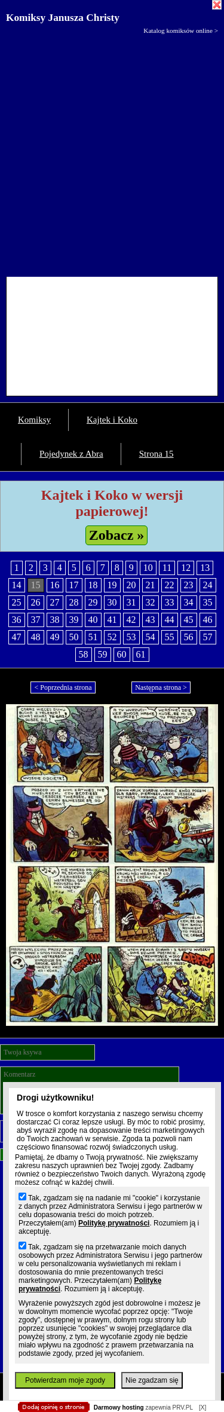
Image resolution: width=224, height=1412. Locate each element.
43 (150, 620)
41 (112, 620)
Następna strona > (161, 687)
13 (205, 568)
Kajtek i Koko (112, 419)
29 (93, 602)
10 (148, 568)
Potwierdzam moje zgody (65, 1380)
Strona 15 (156, 454)
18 (93, 585)
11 (166, 568)
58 (83, 654)
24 (208, 585)
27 (55, 602)
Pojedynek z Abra (71, 454)
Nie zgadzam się (152, 1380)
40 (93, 620)
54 (150, 637)
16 (55, 585)
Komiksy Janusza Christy (62, 17)
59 (103, 654)
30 (112, 602)
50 (74, 637)
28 (74, 602)
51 (93, 637)
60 (122, 654)
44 (169, 620)
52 (112, 637)
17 (74, 585)
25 (17, 602)
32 (150, 602)
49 (55, 637)
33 (169, 602)
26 (36, 602)
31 (131, 602)
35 (208, 602)
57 (208, 637)
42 (131, 620)
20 (131, 585)
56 (189, 637)
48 (36, 637)
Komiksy (34, 419)
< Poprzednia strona (62, 687)
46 (208, 620)
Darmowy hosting (119, 1407)
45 (189, 620)
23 (189, 585)
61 (141, 654)
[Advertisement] (112, 153)
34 (189, 602)
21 (150, 585)
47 (17, 637)
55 (169, 637)
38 (55, 620)
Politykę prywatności (113, 1223)
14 (17, 585)
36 (17, 620)
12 (186, 568)
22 (169, 585)
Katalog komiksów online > (180, 30)
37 (36, 620)
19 (112, 585)
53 (131, 637)
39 (74, 620)
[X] (202, 1407)
